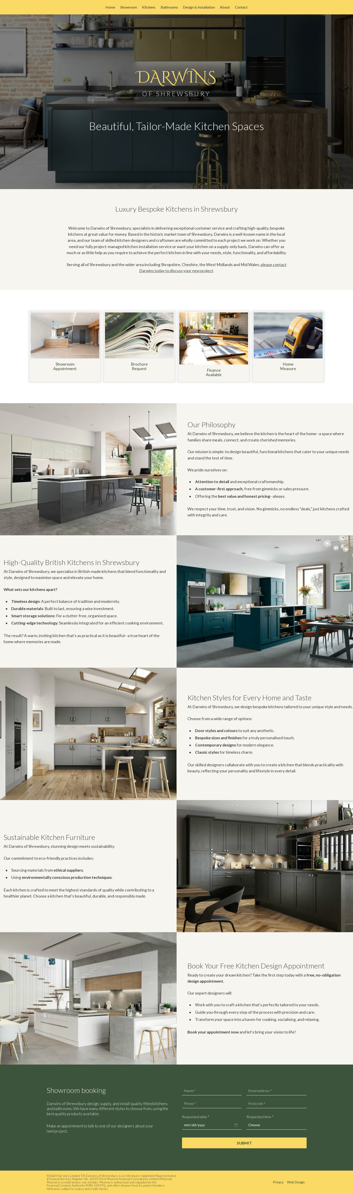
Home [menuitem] (110, 7)
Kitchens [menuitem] (148, 7)
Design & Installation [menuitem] (199, 7)
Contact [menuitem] (241, 7)
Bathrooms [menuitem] (169, 7)
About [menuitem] (225, 7)
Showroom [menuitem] (128, 7)
